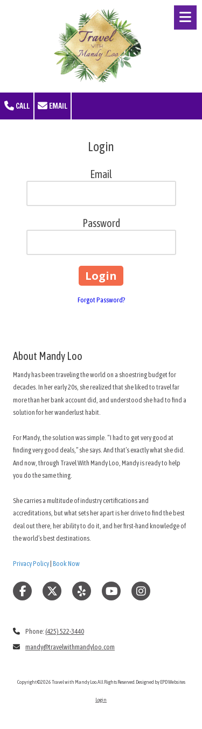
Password (101, 223)
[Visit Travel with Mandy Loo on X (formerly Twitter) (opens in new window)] (52, 591)
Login (101, 700)
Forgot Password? (101, 300)
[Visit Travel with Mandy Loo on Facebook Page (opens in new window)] (22, 591)
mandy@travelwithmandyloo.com (70, 647)
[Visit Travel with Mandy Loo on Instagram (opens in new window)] (140, 591)
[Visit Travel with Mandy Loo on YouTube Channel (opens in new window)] (111, 591)
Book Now (66, 564)
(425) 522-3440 (64, 631)
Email (52, 106)
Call (17, 106)
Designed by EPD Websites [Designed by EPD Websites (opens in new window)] (160, 682)
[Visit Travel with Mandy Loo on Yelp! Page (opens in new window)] (81, 591)
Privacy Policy (31, 564)
